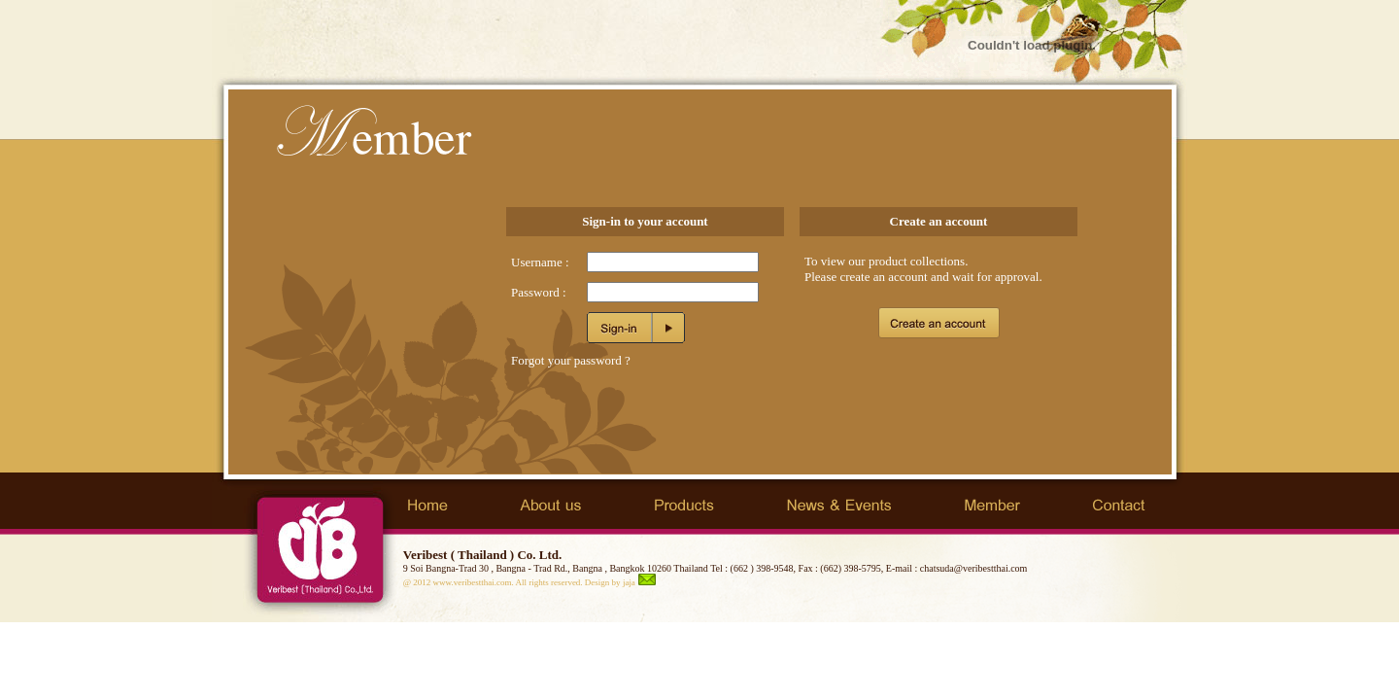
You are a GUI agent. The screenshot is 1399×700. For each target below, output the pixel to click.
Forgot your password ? (571, 360)
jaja (629, 582)
